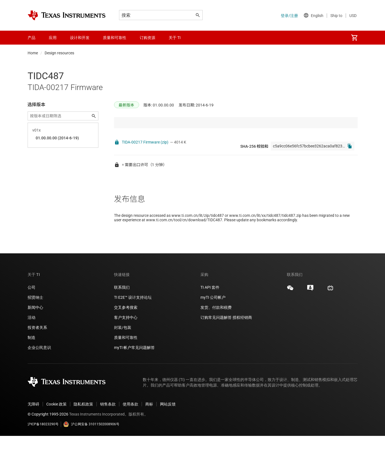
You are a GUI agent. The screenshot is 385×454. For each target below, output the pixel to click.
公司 (31, 305)
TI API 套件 (209, 305)
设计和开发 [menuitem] (79, 37)
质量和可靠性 (126, 355)
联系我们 (122, 305)
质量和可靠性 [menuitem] (114, 37)
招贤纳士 (35, 315)
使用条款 (130, 422)
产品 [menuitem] (31, 37)
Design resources (59, 53)
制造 (31, 355)
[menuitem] (354, 38)
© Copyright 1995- (48, 432)
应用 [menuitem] (53, 37)
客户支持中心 (125, 335)
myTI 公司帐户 (213, 315)
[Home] (67, 15)
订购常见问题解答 (216, 335)
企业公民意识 (39, 365)
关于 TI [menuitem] (175, 37)
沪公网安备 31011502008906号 (91, 442)
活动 (31, 335)
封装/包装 (122, 345)
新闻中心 (35, 325)
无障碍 (33, 422)
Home (33, 53)
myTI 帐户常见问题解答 (134, 365)
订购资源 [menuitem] (147, 37)
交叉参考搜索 (125, 325)
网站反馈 (168, 422)
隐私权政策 (83, 422)
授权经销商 (242, 335)
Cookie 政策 (56, 422)
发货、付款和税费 (216, 325)
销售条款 (108, 422)
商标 (149, 422)
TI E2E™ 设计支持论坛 (133, 315)
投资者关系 (37, 345)
